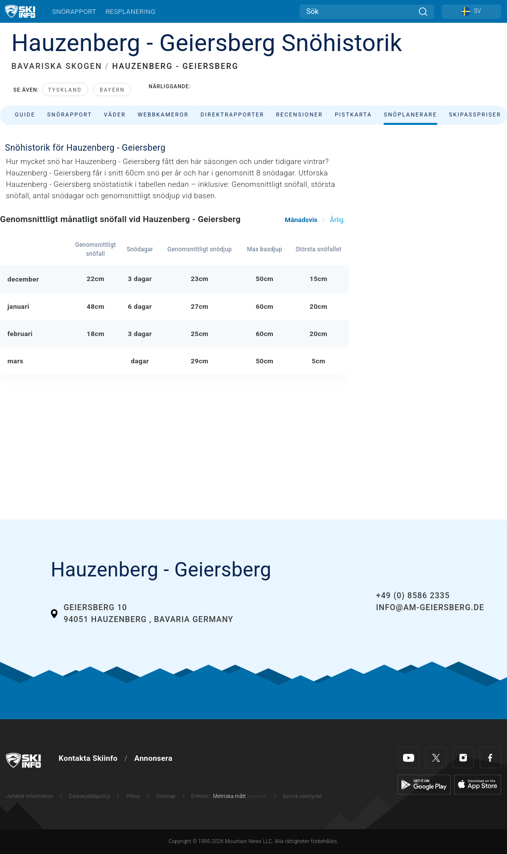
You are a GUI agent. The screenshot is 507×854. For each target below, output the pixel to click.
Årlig (337, 220)
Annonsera (153, 758)
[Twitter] (436, 757)
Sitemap (165, 796)
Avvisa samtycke (302, 796)
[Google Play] (424, 784)
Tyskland (65, 90)
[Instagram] (463, 757)
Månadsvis (301, 220)
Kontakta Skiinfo (88, 758)
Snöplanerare (410, 115)
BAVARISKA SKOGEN (56, 66)
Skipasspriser (475, 115)
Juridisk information (29, 796)
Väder (115, 115)
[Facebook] (490, 757)
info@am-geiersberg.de (430, 607)
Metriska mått (229, 796)
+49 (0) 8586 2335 (413, 595)
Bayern (112, 90)
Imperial (257, 796)
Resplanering (130, 11)
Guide (25, 115)
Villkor (133, 796)
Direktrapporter (232, 115)
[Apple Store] (477, 784)
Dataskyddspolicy (89, 796)
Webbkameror (163, 115)
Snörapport (74, 11)
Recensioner (299, 115)
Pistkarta (353, 115)
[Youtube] (408, 757)
